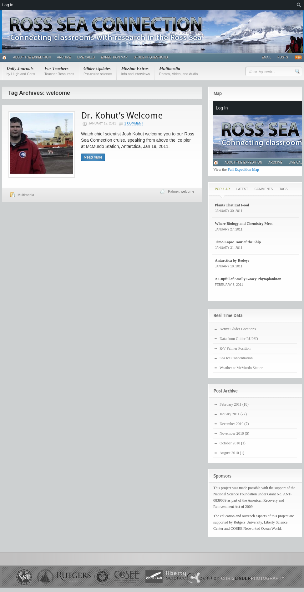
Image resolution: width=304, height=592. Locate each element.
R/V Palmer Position (235, 348)
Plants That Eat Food (232, 205)
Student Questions (151, 57)
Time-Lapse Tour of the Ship (238, 242)
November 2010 (232, 433)
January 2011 (230, 414)
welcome (187, 191)
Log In (7, 5)
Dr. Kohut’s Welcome (122, 115)
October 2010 (230, 443)
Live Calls (86, 57)
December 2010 (231, 424)
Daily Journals (21, 71)
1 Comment (133, 123)
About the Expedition (32, 57)
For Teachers (59, 71)
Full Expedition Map (243, 169)
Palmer (173, 191)
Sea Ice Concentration (236, 358)
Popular (222, 189)
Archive (64, 57)
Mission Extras (135, 71)
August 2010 (229, 453)
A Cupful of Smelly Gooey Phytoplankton (248, 279)
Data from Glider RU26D (239, 338)
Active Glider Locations (238, 329)
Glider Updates (98, 71)
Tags (283, 189)
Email (266, 57)
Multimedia (178, 71)
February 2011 (230, 404)
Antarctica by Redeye (232, 260)
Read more (93, 157)
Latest (242, 189)
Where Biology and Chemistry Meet (243, 223)
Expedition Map (114, 57)
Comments (264, 189)
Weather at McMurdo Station (241, 368)
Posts (282, 57)
